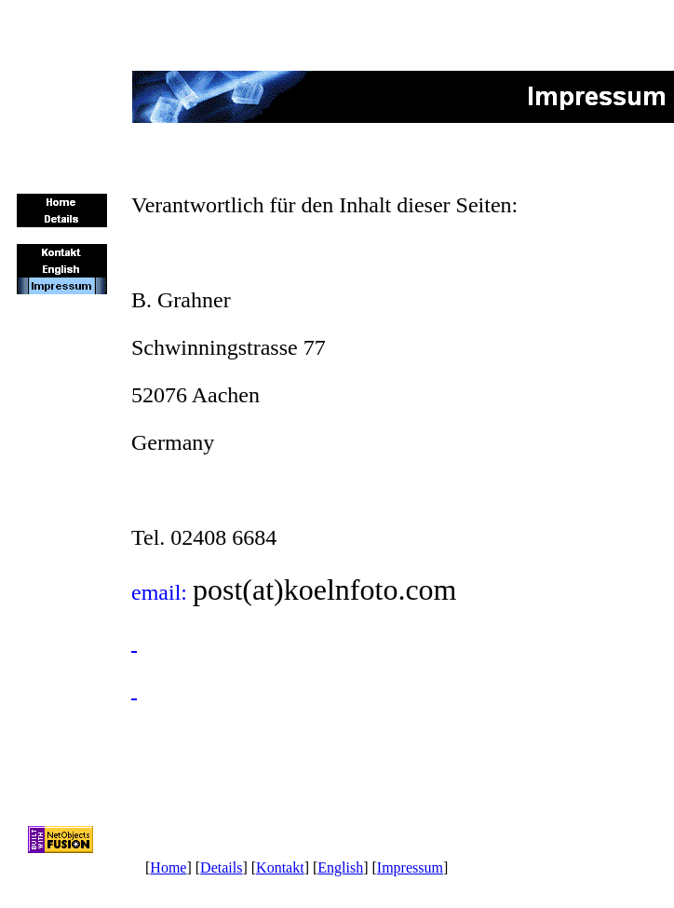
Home (168, 867)
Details (221, 867)
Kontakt (280, 867)
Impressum (410, 867)
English (340, 867)
